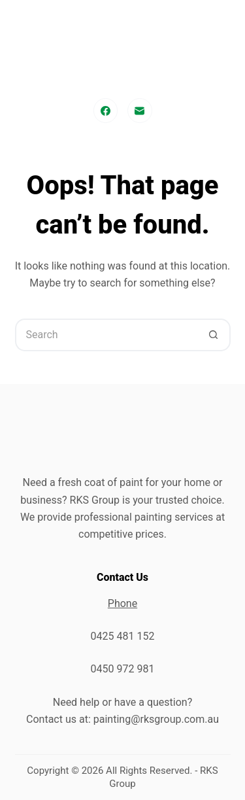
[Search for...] (106, 335)
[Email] (139, 110)
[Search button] (214, 335)
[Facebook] (105, 110)
